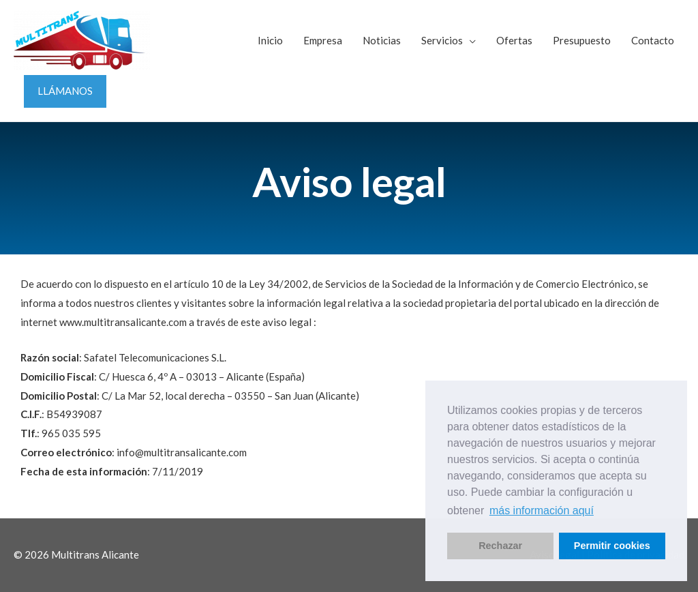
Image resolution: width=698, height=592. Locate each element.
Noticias (382, 40)
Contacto (652, 40)
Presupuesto (582, 40)
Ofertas (514, 40)
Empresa (322, 40)
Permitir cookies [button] (612, 545)
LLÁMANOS (65, 91)
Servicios (442, 40)
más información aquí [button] (541, 510)
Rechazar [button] (500, 545)
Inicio (270, 40)
